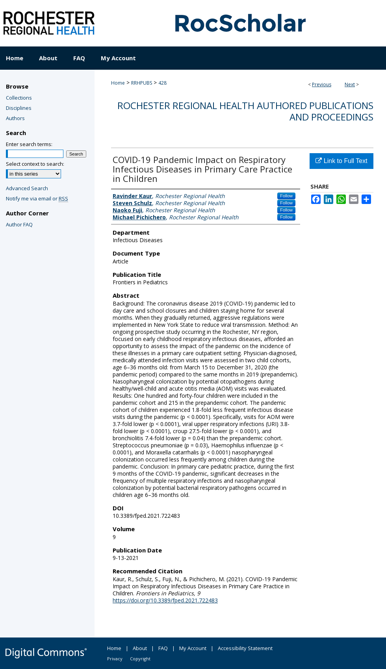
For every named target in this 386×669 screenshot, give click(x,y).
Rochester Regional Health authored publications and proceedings (245, 111)
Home (118, 83)
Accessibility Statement (245, 648)
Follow (286, 195)
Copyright (140, 659)
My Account (192, 648)
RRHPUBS (141, 83)
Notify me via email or (37, 198)
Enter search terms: (29, 144)
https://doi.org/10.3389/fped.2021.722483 (165, 600)
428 (162, 83)
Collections (19, 97)
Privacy (114, 659)
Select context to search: (35, 163)
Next (350, 84)
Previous (321, 84)
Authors (15, 118)
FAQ (163, 648)
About (140, 648)
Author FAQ (19, 224)
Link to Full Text (341, 161)
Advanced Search (27, 188)
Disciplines (19, 107)
